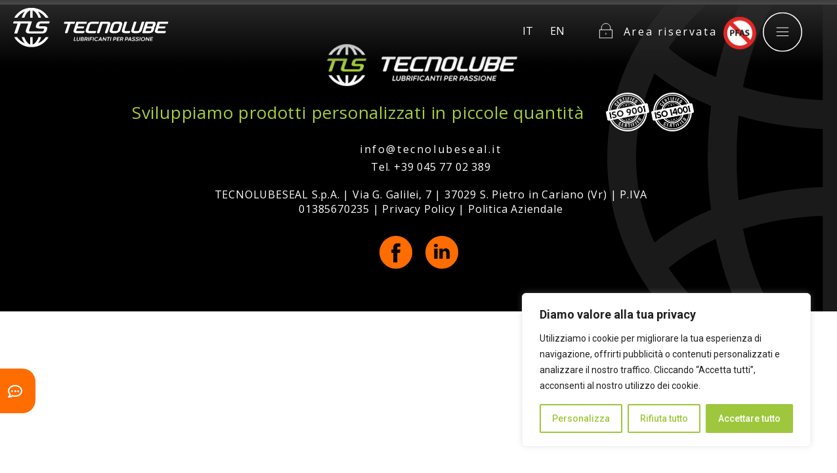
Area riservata (670, 25)
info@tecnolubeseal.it (431, 149)
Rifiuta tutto (664, 418)
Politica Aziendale (515, 209)
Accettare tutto (749, 418)
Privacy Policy (418, 209)
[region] (666, 370)
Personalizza (581, 418)
